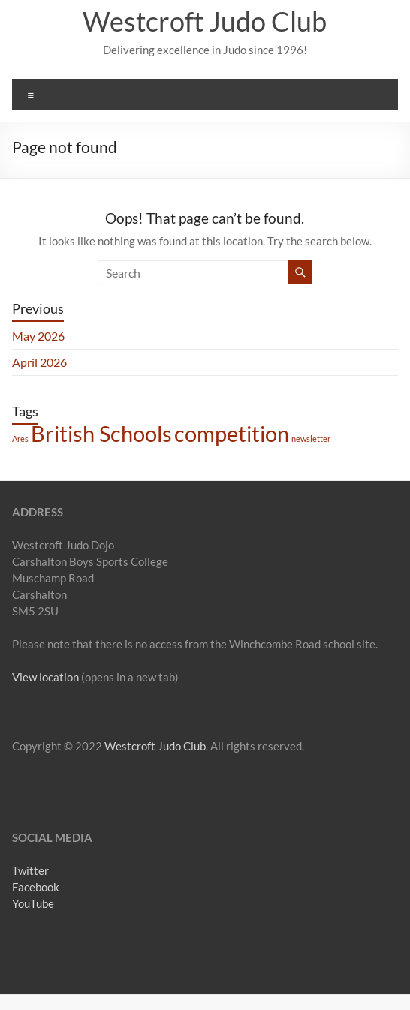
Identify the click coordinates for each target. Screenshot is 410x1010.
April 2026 (39, 362)
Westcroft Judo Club (205, 21)
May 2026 (38, 336)
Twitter (30, 870)
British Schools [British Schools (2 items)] (101, 433)
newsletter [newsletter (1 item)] (310, 438)
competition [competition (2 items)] (231, 433)
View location (45, 677)
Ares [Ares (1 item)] (20, 438)
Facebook (35, 887)
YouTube (33, 903)
